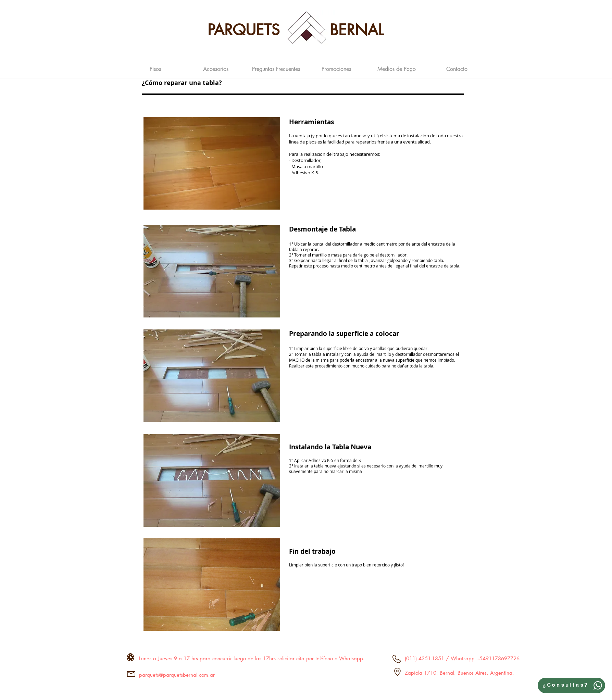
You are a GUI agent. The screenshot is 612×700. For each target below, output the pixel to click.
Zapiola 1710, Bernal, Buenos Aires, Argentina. (459, 673)
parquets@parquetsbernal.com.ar (177, 675)
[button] (155, 66)
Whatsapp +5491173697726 (484, 658)
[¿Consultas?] (571, 685)
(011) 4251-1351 (424, 658)
